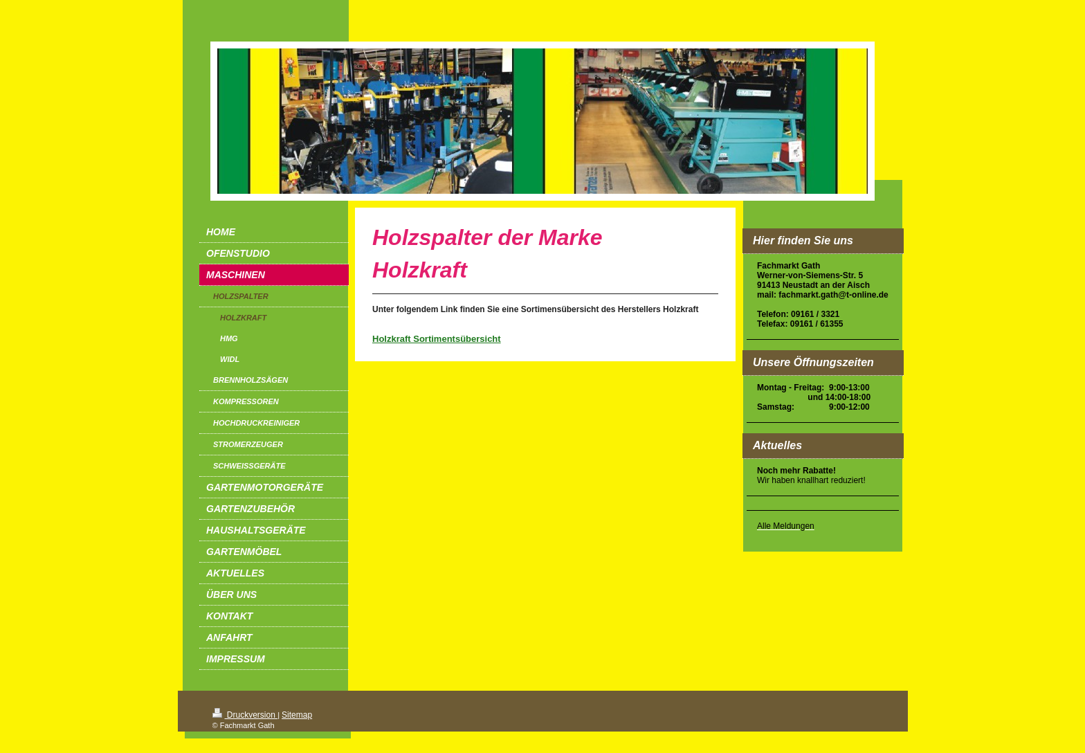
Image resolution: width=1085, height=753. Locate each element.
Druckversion (245, 715)
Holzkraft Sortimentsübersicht (436, 339)
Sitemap (297, 715)
